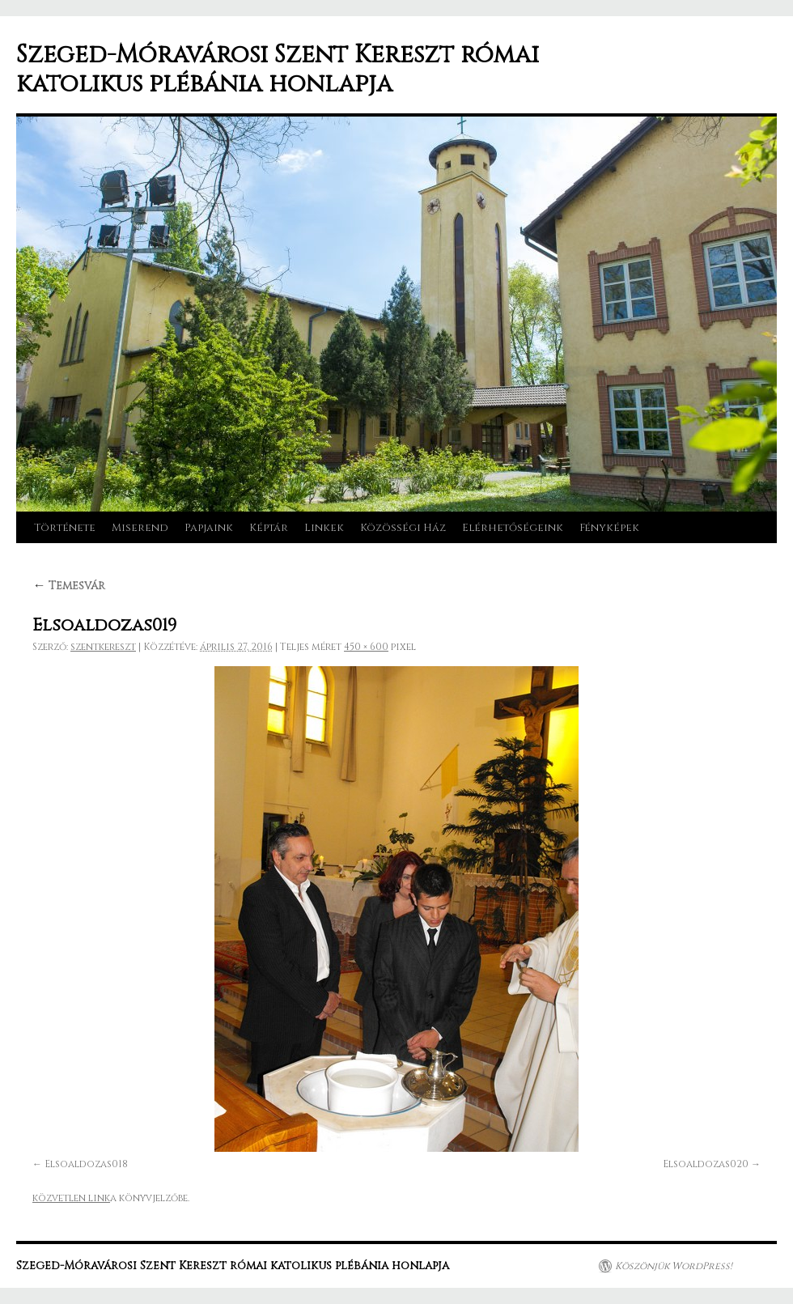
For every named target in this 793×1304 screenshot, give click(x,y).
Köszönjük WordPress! (673, 1265)
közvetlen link (71, 1197)
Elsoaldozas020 (705, 1163)
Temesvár (68, 585)
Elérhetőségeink (512, 527)
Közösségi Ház (403, 527)
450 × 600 (366, 646)
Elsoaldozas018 (86, 1163)
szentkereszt (103, 646)
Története (64, 527)
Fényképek (609, 527)
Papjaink (208, 527)
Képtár (268, 527)
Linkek (324, 527)
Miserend (140, 527)
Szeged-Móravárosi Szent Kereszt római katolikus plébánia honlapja (277, 69)
